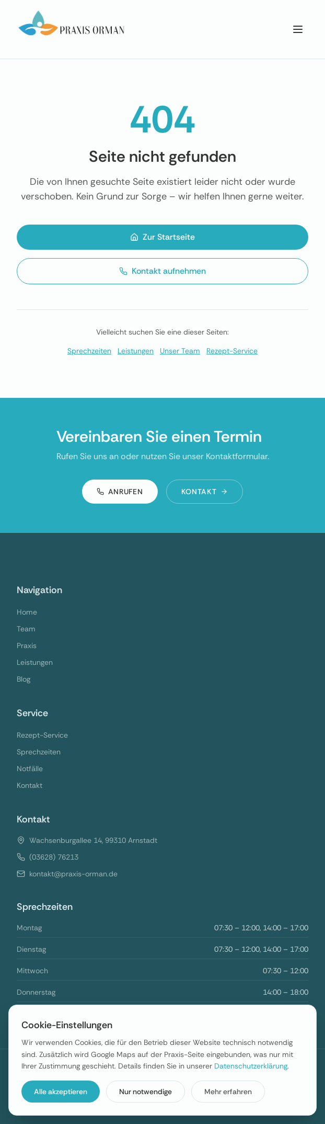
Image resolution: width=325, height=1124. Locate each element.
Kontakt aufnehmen (162, 270)
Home (27, 612)
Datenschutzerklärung (250, 1066)
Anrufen (120, 491)
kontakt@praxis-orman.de (73, 873)
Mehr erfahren (228, 1091)
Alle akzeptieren (60, 1091)
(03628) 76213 (53, 857)
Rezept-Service (232, 350)
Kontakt (204, 491)
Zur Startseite (162, 236)
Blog (23, 679)
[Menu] (297, 29)
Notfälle (30, 768)
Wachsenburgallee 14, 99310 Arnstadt (93, 840)
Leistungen (136, 350)
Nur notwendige (145, 1091)
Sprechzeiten (89, 350)
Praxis (27, 645)
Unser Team (180, 350)
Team (26, 628)
